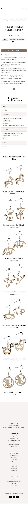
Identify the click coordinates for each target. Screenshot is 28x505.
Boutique (11, 19)
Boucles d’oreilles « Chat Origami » (14, 225)
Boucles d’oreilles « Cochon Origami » (14, 325)
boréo (10, 493)
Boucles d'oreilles (23, 19)
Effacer (14, 41)
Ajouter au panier (14, 50)
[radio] (5, 39)
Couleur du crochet (14, 35)
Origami (7, 20)
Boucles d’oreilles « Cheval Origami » (14, 191)
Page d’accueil (4, 19)
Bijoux (16, 19)
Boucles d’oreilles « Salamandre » (14, 392)
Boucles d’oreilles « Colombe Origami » (14, 292)
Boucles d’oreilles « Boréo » (14, 258)
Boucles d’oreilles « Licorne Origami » (14, 359)
